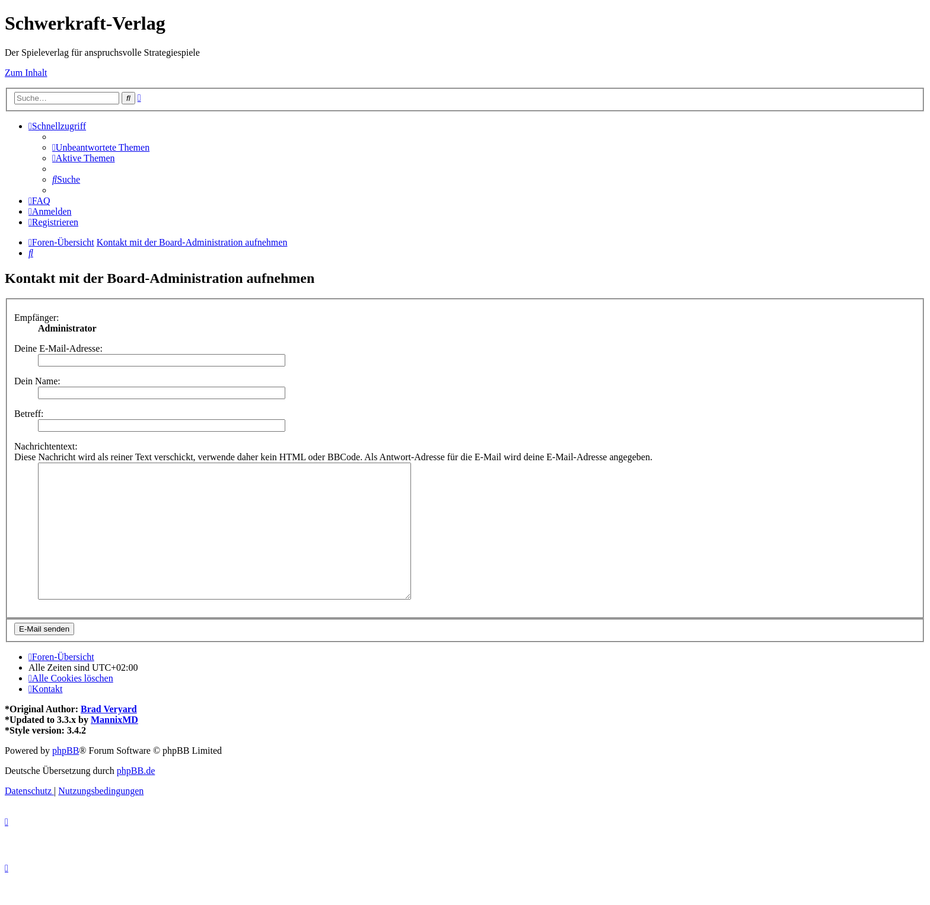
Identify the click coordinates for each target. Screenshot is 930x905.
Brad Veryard (109, 736)
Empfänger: (36, 318)
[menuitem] (100, 147)
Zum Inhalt (26, 73)
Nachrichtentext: (46, 446)
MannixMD (114, 746)
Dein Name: (37, 381)
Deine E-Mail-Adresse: (58, 348)
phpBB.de (136, 797)
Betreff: (28, 414)
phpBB (65, 777)
